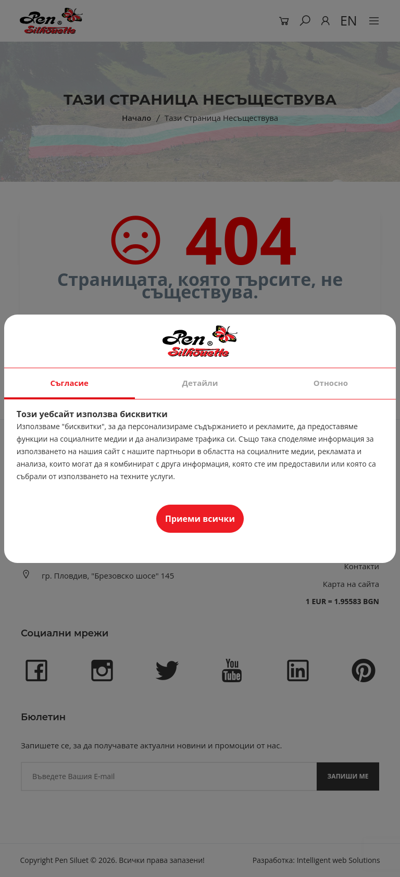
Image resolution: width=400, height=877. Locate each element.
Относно (331, 383)
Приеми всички (200, 518)
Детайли (200, 383)
